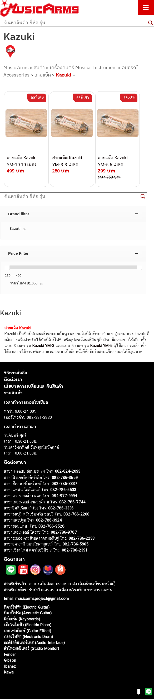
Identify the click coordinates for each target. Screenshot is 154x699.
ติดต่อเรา (13, 379)
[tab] (73, 214)
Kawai (9, 672)
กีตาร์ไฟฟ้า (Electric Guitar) (26, 607)
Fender (10, 654)
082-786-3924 (49, 520)
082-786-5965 (75, 544)
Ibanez (10, 666)
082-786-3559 (65, 477)
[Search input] (75, 23)
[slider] (7, 267)
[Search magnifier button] (143, 196)
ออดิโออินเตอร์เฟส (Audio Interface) (34, 642)
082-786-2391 (74, 550)
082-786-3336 (60, 508)
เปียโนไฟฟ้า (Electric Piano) (27, 625)
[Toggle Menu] (146, 7)
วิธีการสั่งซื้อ (15, 373)
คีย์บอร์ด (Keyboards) (22, 619)
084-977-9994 (64, 495)
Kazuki (63, 75)
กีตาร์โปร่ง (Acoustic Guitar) (28, 613)
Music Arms (16, 67)
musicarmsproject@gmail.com (41, 598)
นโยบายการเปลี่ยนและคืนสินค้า (33, 386)
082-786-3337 (64, 483)
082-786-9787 (64, 532)
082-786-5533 (63, 489)
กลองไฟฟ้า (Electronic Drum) (28, 636)
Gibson (10, 660)
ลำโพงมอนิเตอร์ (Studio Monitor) (31, 648)
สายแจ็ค (42, 75)
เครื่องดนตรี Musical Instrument (83, 67)
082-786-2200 (76, 514)
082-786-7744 (72, 502)
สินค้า (39, 67)
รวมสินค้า (13, 393)
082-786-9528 (51, 526)
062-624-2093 (67, 471)
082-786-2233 (82, 538)
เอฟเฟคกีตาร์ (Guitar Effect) (27, 631)
